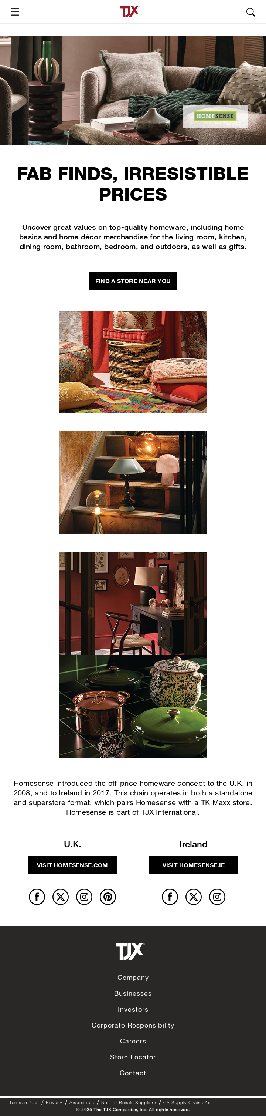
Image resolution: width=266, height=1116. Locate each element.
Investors (133, 1009)
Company (133, 977)
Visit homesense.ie (194, 864)
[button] (12, 11)
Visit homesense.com (72, 864)
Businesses (133, 993)
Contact (133, 1073)
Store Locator (133, 1057)
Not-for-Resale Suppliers (128, 1102)
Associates (81, 1102)
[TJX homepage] (129, 11)
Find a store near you (133, 280)
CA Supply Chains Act (187, 1102)
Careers (133, 1041)
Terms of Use (24, 1102)
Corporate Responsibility (133, 1025)
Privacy (54, 1102)
